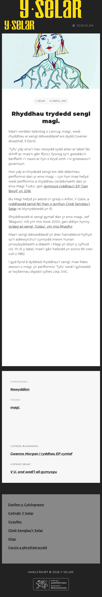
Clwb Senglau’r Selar (25, 531)
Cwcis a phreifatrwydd (27, 548)
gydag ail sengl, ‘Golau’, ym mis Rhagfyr (40, 227)
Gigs (12, 539)
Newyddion (19, 389)
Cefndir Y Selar (21, 513)
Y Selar (40, 101)
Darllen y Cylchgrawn (26, 505)
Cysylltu (15, 522)
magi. (15, 407)
